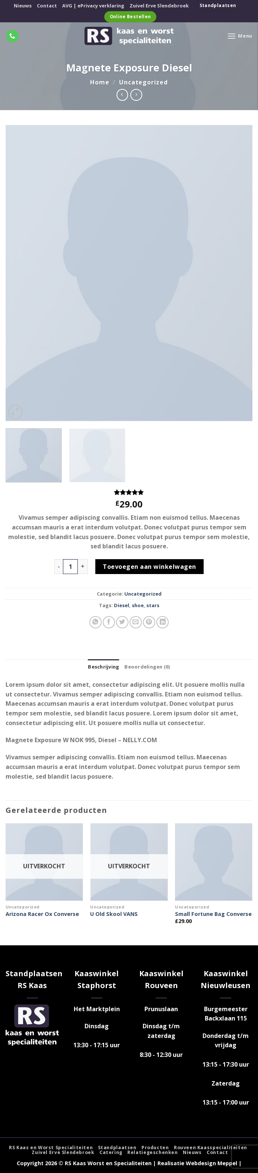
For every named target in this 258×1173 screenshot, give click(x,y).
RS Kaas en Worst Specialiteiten (51, 1147)
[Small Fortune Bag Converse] (213, 862)
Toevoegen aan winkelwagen (149, 567)
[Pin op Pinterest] (149, 622)
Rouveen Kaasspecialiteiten (210, 1147)
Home (99, 82)
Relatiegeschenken (152, 1152)
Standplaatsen (117, 1147)
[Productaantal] (70, 566)
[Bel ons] (12, 36)
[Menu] (239, 36)
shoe (138, 605)
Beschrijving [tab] (103, 666)
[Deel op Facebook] (109, 622)
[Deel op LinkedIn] (162, 622)
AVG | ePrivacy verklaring (93, 5)
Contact (47, 5)
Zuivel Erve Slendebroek (159, 5)
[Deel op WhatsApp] (95, 622)
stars (152, 605)
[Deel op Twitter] (122, 622)
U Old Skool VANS (114, 914)
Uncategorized (143, 82)
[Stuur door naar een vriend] (136, 622)
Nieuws (23, 5)
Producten (155, 1147)
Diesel (121, 605)
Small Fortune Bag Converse (213, 914)
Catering (110, 1152)
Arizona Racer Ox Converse (42, 914)
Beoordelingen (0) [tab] (147, 666)
